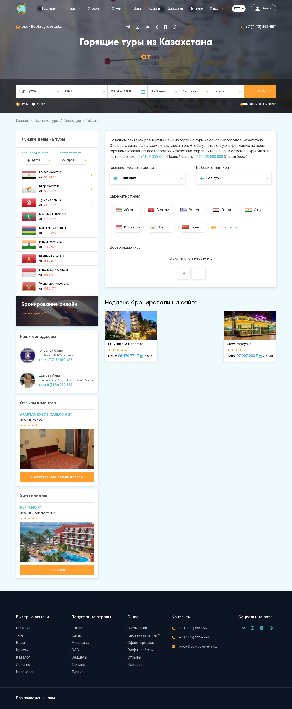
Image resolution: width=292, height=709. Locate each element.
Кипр (158, 227)
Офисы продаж (140, 643)
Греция (189, 210)
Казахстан (175, 8)
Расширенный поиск (262, 104)
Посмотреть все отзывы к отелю (57, 477)
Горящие (49, 8)
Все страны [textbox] (68, 160)
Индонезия (127, 227)
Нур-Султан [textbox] (28, 91)
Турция (77, 672)
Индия (254, 210)
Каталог (23, 657)
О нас (214, 8)
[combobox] (39, 91)
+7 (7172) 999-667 (260, 27)
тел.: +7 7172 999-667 (55, 360)
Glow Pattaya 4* (239, 344)
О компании (137, 628)
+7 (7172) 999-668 (194, 637)
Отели (117, 8)
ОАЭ (75, 650)
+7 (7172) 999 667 (150, 156)
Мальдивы (80, 643)
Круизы (154, 8)
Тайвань (93, 121)
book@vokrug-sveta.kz (42, 27)
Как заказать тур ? (143, 635)
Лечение (196, 8)
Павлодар (72, 121)
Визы (138, 8)
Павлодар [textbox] (128, 178)
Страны (94, 8)
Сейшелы (79, 657)
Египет (222, 210)
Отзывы (134, 657)
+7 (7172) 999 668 (209, 156)
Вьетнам (158, 210)
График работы (140, 650)
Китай (191, 227)
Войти (263, 8)
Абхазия (125, 210)
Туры (72, 8)
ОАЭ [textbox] (68, 91)
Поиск (260, 91)
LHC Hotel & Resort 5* (125, 344)
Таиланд (78, 665)
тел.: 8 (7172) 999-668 (55, 385)
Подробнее (57, 570)
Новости (135, 665)
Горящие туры (47, 121)
